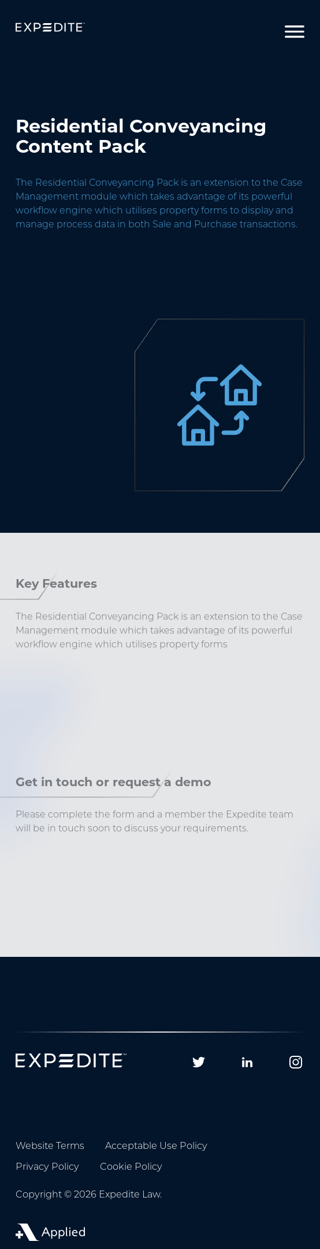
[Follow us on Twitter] (198, 1062)
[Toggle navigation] (294, 31)
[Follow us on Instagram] (295, 1062)
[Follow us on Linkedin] (247, 1062)
